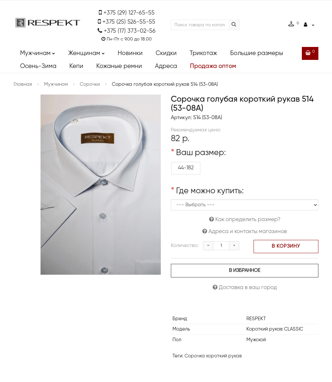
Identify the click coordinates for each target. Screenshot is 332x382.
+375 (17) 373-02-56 (130, 31)
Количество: (184, 245)
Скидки (166, 53)
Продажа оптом (213, 66)
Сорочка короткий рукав (213, 356)
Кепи (76, 66)
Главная (23, 84)
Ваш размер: (201, 153)
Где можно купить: (210, 191)
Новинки (130, 53)
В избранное (244, 270)
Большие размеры (256, 53)
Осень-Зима (38, 66)
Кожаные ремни (119, 66)
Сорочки (90, 84)
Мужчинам (37, 51)
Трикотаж (203, 53)
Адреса (166, 66)
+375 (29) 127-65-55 (129, 13)
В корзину (286, 246)
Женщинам (86, 51)
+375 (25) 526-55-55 (128, 22)
